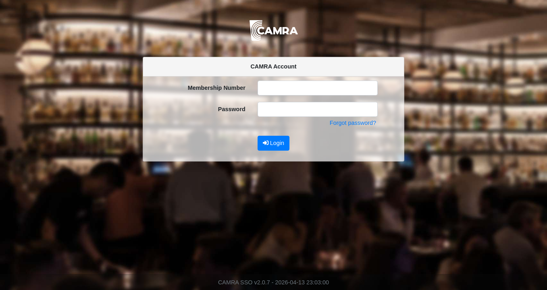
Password (231, 109)
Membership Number (216, 88)
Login (273, 143)
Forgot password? (353, 123)
